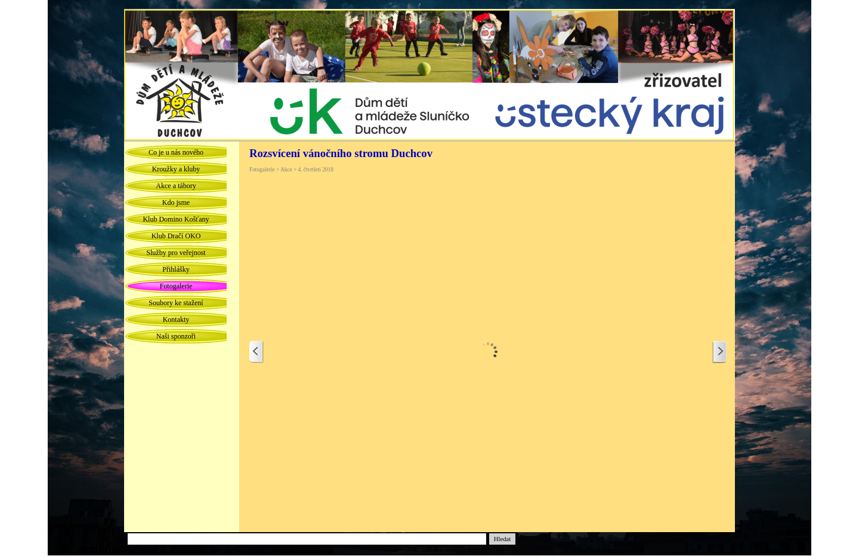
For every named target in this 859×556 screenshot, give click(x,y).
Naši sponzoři (176, 336)
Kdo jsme (176, 202)
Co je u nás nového (176, 152)
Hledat (502, 539)
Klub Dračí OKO (176, 236)
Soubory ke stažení (176, 303)
